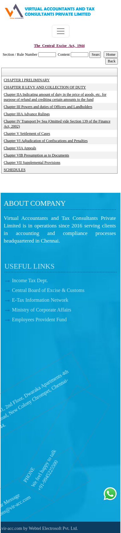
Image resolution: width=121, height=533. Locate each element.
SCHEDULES (14, 170)
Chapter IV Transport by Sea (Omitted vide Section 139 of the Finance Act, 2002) (57, 124)
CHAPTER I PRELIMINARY (27, 80)
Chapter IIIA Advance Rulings (27, 114)
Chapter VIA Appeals (20, 148)
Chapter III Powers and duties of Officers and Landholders (48, 107)
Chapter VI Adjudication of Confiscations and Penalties (46, 141)
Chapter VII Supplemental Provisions (32, 162)
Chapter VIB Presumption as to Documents (36, 155)
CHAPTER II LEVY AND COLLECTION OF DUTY (45, 87)
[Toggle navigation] (60, 31)
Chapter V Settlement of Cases (27, 133)
